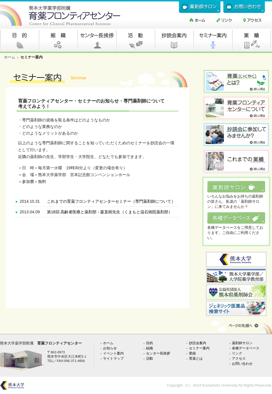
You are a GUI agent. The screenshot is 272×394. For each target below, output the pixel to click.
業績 (192, 353)
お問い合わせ (242, 363)
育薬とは (196, 358)
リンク (237, 353)
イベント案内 (113, 353)
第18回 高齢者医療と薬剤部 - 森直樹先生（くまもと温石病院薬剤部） (109, 212)
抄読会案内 (197, 343)
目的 (149, 343)
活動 (149, 358)
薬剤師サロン (242, 343)
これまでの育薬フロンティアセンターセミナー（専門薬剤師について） (111, 201)
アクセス (239, 358)
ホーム (9, 57)
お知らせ (110, 348)
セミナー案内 (199, 348)
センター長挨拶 (158, 353)
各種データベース (245, 348)
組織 (149, 348)
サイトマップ (113, 358)
